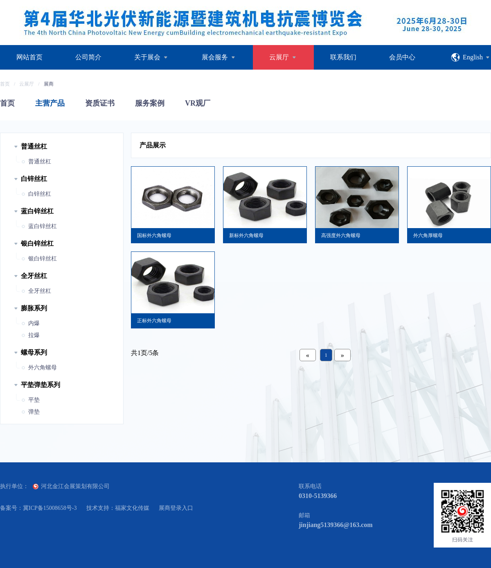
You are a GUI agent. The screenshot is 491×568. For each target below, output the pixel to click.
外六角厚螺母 (428, 235)
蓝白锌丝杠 (42, 226)
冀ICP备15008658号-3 (50, 508)
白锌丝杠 (39, 194)
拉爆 (34, 335)
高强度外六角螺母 (340, 235)
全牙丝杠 (39, 291)
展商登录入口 (176, 508)
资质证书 (100, 103)
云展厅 (26, 84)
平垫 (34, 400)
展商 (49, 84)
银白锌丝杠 (42, 259)
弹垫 (34, 412)
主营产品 (50, 103)
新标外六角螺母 (246, 235)
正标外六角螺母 (154, 321)
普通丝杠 (39, 161)
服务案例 (149, 103)
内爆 (34, 323)
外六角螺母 (42, 367)
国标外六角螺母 (154, 235)
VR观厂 (197, 103)
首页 (5, 84)
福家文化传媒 (132, 508)
